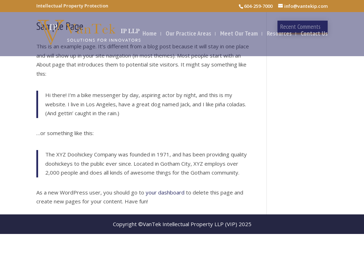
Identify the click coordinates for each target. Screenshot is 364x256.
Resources (279, 34)
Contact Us (314, 34)
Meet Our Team (239, 34)
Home (149, 34)
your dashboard (165, 192)
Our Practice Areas (188, 34)
